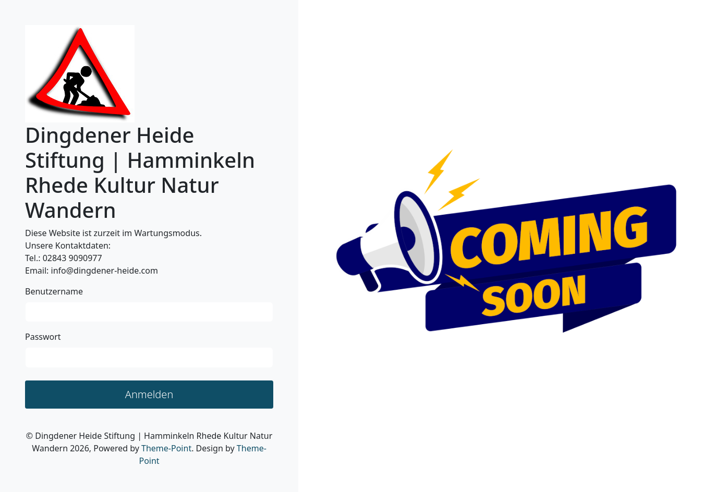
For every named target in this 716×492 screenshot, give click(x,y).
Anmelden (149, 394)
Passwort (43, 336)
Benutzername (54, 291)
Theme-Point (166, 448)
